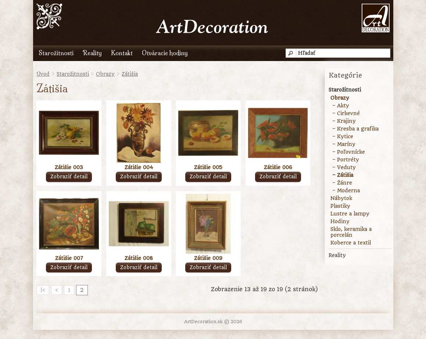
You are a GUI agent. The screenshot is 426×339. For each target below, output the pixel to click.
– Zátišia (342, 175)
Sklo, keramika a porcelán (351, 232)
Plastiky (340, 206)
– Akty (340, 105)
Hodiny (340, 221)
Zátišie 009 (208, 258)
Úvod (43, 74)
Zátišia (130, 74)
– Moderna (346, 190)
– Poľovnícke (348, 152)
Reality (92, 53)
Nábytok (341, 198)
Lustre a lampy (349, 214)
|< (42, 290)
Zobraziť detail (68, 176)
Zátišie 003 (69, 167)
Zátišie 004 (139, 167)
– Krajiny (344, 121)
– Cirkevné (346, 113)
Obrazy (105, 74)
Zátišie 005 (208, 167)
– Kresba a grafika (355, 129)
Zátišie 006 (278, 167)
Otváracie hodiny (165, 53)
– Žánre (342, 183)
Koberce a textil (350, 243)
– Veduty (344, 167)
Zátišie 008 (139, 258)
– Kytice (342, 136)
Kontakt (122, 53)
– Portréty (345, 160)
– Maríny (343, 144)
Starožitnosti (56, 53)
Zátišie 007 (69, 258)
